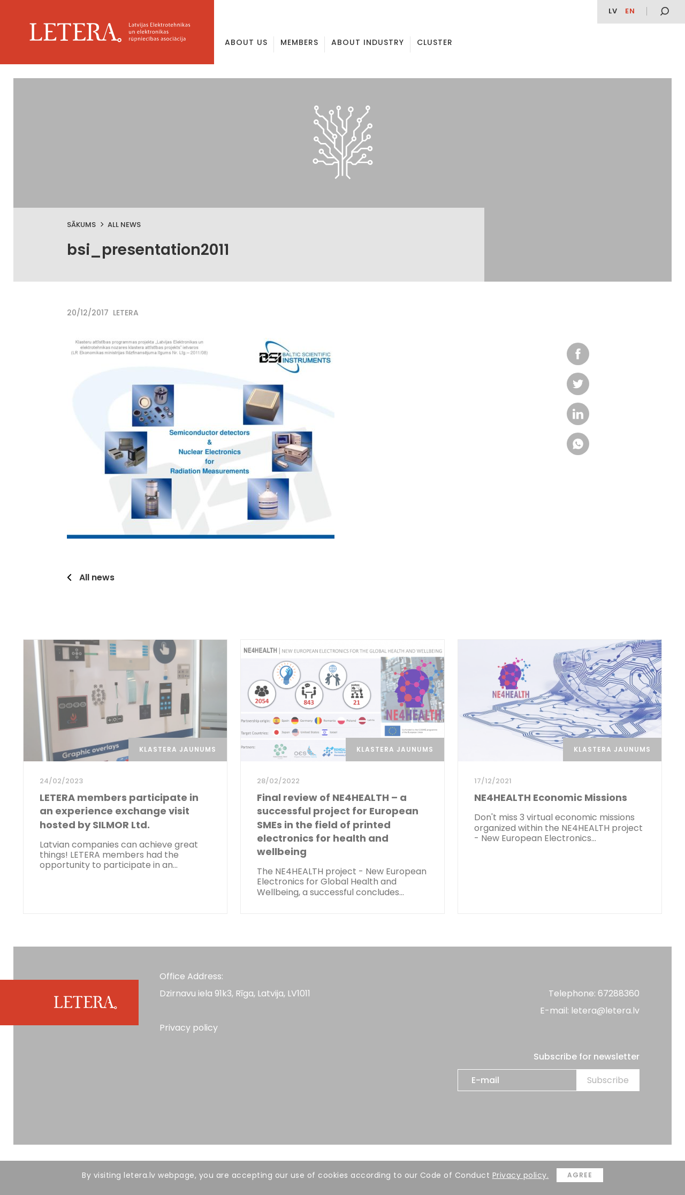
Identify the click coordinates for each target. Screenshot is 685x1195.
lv (613, 10)
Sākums (81, 224)
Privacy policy (188, 1028)
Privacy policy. (520, 1175)
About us (246, 42)
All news (124, 224)
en (630, 10)
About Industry (367, 42)
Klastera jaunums (177, 749)
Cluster (435, 42)
